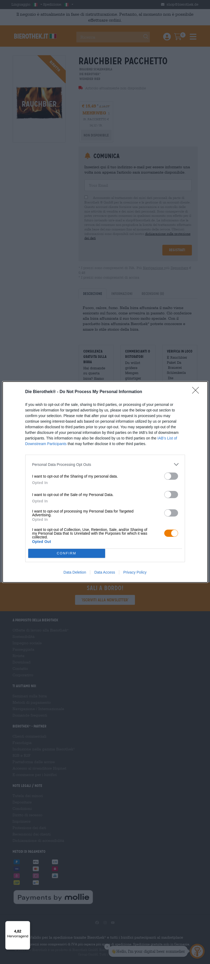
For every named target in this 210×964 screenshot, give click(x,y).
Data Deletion (75, 572)
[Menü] (27, 924)
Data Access (104, 572)
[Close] (197, 392)
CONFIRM (67, 553)
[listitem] (105, 464)
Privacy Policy (134, 572)
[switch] (171, 476)
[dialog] (105, 482)
